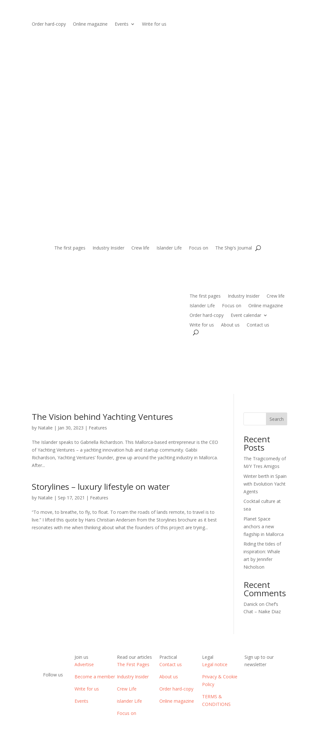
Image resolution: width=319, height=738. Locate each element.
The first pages (69, 248)
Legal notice (214, 664)
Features (98, 428)
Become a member (95, 677)
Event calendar (246, 315)
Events (121, 24)
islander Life (129, 701)
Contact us (258, 325)
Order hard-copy (49, 24)
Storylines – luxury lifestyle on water (101, 486)
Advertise (84, 664)
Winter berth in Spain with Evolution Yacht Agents (265, 484)
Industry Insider (108, 248)
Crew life (140, 248)
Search (277, 419)
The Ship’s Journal (233, 248)
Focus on (198, 248)
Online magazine (90, 24)
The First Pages (133, 664)
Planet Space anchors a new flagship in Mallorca (264, 526)
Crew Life (127, 689)
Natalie (45, 428)
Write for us (154, 24)
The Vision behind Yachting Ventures (102, 416)
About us (230, 325)
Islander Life (169, 248)
